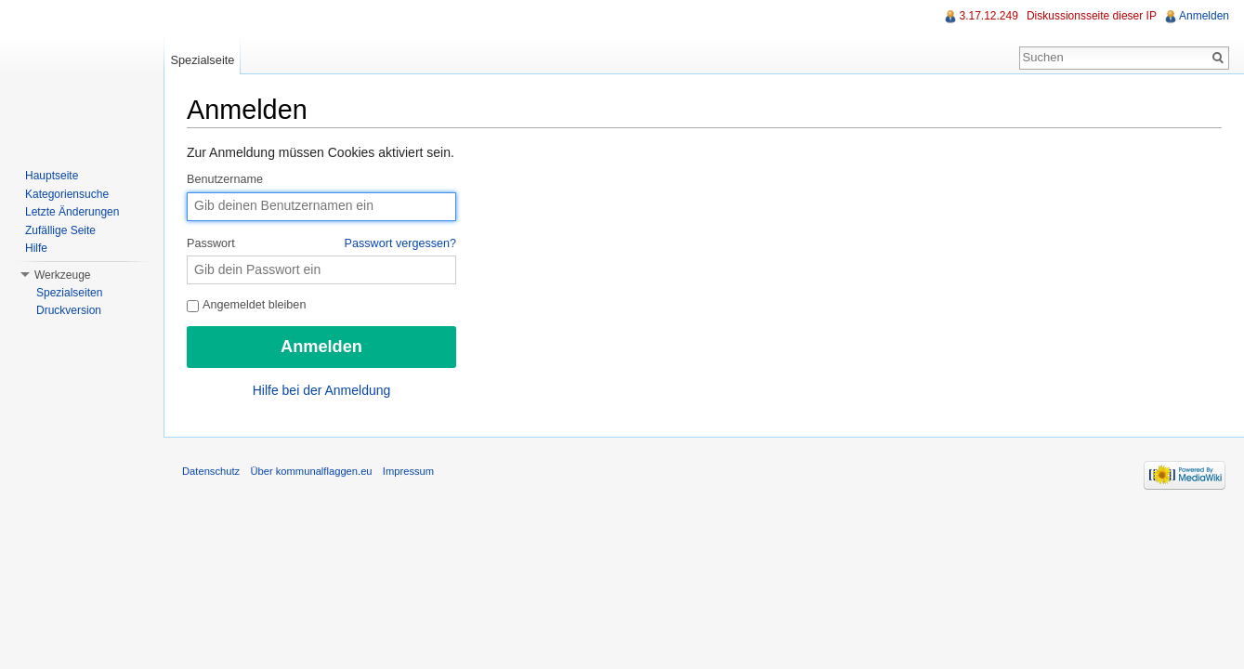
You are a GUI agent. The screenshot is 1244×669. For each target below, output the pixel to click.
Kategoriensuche (67, 194)
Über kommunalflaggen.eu (311, 471)
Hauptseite (51, 175)
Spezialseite (202, 60)
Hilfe (36, 248)
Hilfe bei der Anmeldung (322, 390)
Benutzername (225, 179)
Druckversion (68, 310)
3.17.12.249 (988, 15)
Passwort (321, 244)
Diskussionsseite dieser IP (1092, 15)
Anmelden (1204, 15)
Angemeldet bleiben (246, 304)
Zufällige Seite (60, 230)
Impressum (408, 471)
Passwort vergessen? (400, 243)
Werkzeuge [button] (62, 275)
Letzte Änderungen (72, 211)
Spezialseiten (69, 292)
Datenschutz (211, 471)
